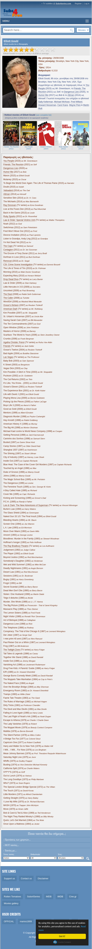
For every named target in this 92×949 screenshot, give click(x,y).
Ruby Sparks (9, 216)
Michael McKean (62, 102)
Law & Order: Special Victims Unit (19, 220)
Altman (71, 95)
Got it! (62, 936)
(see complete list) (43, 115)
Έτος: (60, 854)
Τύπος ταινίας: (8, 854)
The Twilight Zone (11, 649)
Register (78, 3)
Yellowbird (8, 190)
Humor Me (43, 95)
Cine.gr (73, 896)
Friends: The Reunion (13, 164)
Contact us (26, 878)
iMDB (49, 896)
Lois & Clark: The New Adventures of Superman (25, 505)
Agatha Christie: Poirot (13, 342)
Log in (86, 3)
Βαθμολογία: (35, 854)
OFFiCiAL (9, 921)
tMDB (60, 896)
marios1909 (26, 921)
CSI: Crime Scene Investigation (18, 264)
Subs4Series (33, 896)
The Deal (7, 294)
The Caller (8, 298)
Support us (9, 878)
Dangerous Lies (71, 92)
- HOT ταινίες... (11, 845)
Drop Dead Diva (10, 279)
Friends (6, 346)
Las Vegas (8, 357)
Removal (7, 261)
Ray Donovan (9, 205)
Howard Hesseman (47, 105)
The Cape (8, 246)
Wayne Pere (75, 105)
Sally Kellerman (45, 102)
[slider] (29, 49)
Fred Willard (76, 102)
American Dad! (10, 309)
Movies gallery (11, 903)
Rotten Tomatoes (12, 896)
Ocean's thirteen (11, 305)
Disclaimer (43, 878)
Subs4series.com (63, 3)
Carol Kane (62, 105)
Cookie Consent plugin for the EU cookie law (62, 942)
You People (8, 161)
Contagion (8, 249)
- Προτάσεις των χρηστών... (17, 839)
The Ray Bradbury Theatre (15, 546)
